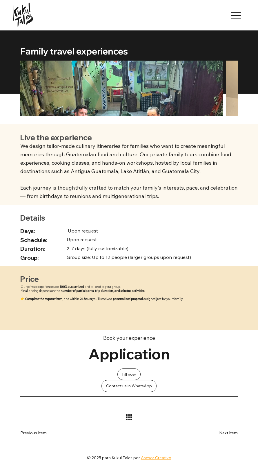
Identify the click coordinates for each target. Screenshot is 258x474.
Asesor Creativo (156, 457)
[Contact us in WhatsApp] (129, 386)
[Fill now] (129, 374)
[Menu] (236, 15)
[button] (220, 433)
